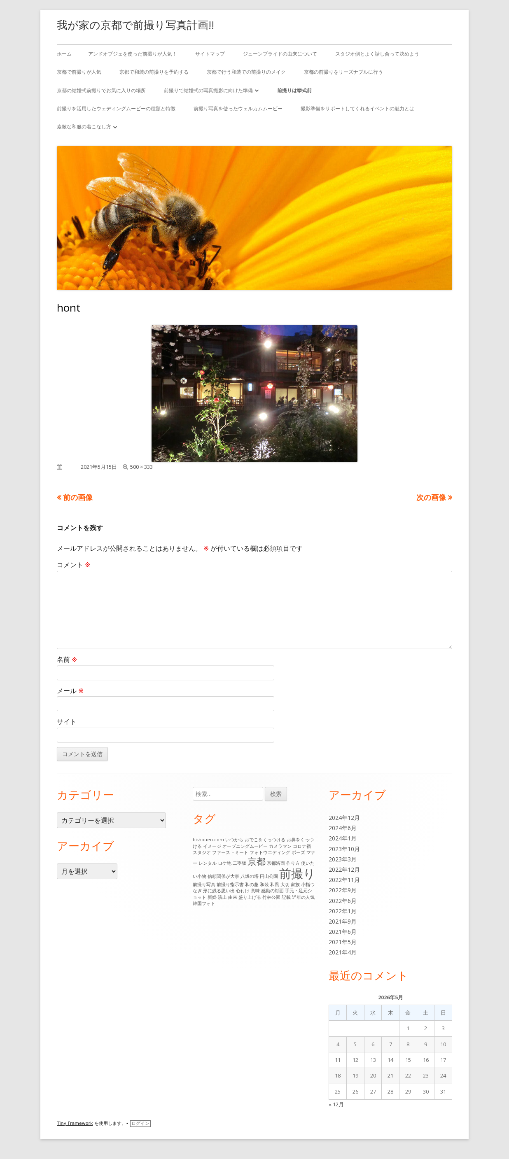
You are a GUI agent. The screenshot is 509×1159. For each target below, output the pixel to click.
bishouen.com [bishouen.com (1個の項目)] (208, 839)
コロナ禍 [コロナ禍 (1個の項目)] (302, 846)
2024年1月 (343, 838)
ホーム (64, 53)
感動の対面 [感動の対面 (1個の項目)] (272, 891)
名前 (67, 659)
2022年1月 (343, 911)
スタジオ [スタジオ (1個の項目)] (202, 852)
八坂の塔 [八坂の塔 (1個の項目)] (249, 876)
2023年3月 (343, 859)
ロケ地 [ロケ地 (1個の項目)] (224, 863)
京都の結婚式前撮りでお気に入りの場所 (101, 90)
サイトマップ (210, 53)
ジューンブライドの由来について (280, 53)
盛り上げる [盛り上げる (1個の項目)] (249, 897)
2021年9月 (343, 921)
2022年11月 (344, 880)
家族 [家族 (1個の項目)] (295, 884)
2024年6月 (343, 828)
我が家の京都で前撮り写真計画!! (135, 24)
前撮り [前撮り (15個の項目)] (297, 873)
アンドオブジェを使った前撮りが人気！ (132, 53)
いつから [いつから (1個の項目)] (234, 839)
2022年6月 (343, 901)
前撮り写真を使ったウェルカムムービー (238, 108)
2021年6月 (343, 932)
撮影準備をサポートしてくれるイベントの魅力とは (357, 108)
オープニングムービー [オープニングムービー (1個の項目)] (245, 846)
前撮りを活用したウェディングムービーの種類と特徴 (116, 108)
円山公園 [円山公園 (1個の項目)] (269, 876)
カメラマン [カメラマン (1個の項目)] (280, 846)
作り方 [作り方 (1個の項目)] (293, 863)
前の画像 (78, 497)
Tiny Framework (75, 1123)
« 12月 (336, 1104)
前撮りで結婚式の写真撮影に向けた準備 (208, 90)
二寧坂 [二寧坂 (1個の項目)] (239, 863)
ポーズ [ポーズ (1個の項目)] (298, 852)
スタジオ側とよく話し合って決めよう (377, 53)
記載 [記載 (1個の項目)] (286, 897)
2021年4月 (343, 952)
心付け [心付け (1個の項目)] (243, 891)
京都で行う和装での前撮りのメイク (246, 71)
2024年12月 (344, 818)
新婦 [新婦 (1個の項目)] (212, 897)
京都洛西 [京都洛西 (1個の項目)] (276, 863)
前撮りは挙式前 (294, 90)
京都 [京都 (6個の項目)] (256, 861)
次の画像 (431, 497)
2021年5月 (343, 942)
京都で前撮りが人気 (79, 71)
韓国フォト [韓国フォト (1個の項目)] (204, 903)
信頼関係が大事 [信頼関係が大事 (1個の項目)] (223, 876)
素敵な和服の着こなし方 (84, 126)
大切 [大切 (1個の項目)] (285, 884)
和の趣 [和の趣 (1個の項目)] (252, 884)
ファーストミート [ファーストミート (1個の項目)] (230, 852)
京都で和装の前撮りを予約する (154, 71)
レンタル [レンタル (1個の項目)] (207, 863)
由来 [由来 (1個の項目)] (232, 897)
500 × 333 (141, 466)
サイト (67, 721)
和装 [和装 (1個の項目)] (264, 884)
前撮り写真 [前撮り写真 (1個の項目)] (204, 884)
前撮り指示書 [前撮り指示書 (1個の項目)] (230, 884)
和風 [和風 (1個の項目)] (274, 884)
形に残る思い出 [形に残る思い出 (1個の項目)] (219, 891)
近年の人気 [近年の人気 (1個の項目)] (303, 897)
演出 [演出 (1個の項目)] (222, 897)
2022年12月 (344, 869)
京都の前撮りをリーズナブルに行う (343, 71)
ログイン (140, 1123)
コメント (73, 564)
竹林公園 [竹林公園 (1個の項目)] (271, 897)
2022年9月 (343, 890)
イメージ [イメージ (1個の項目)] (212, 846)
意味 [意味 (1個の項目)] (255, 891)
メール (70, 690)
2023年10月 (344, 849)
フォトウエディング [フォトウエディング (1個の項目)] (270, 852)
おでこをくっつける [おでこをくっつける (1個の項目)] (265, 839)
